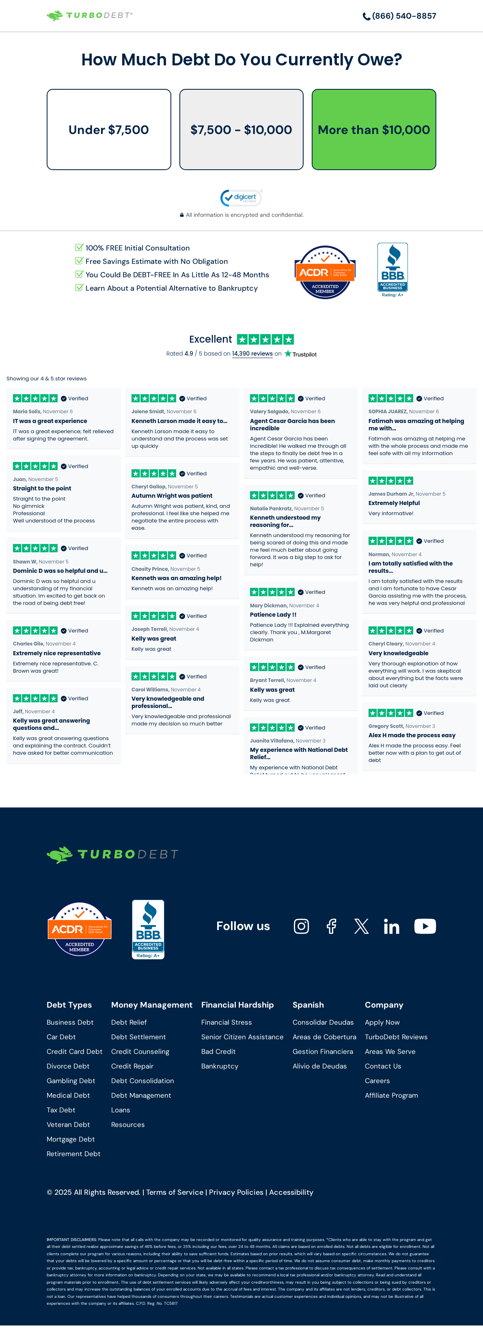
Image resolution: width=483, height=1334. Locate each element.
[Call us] (399, 16)
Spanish (308, 1004)
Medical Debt (68, 1095)
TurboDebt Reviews (396, 1036)
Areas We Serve (390, 1051)
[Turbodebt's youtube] (425, 926)
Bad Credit (218, 1051)
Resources (128, 1124)
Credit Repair (132, 1066)
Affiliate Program (391, 1095)
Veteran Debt (68, 1124)
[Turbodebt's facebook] (331, 926)
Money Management (152, 1004)
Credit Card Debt (75, 1051)
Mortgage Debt (71, 1139)
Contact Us (383, 1066)
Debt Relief (129, 1022)
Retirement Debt (74, 1153)
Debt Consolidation (142, 1080)
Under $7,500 (109, 130)
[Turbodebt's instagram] (301, 926)
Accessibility (291, 1192)
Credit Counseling (140, 1051)
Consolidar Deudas (323, 1022)
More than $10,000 (374, 130)
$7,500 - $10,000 (241, 130)
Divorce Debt (68, 1066)
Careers (377, 1080)
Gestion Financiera (323, 1051)
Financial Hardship (237, 1004)
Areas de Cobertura (324, 1036)
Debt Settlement (138, 1036)
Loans (120, 1109)
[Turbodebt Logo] (90, 16)
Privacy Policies (236, 1192)
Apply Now (382, 1022)
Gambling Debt (71, 1080)
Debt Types (69, 1004)
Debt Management (141, 1095)
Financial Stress (226, 1022)
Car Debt (61, 1036)
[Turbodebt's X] (361, 926)
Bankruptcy (219, 1066)
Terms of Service (174, 1192)
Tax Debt (61, 1109)
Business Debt (70, 1022)
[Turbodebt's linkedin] (391, 926)
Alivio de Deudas (320, 1066)
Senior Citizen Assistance (242, 1036)
